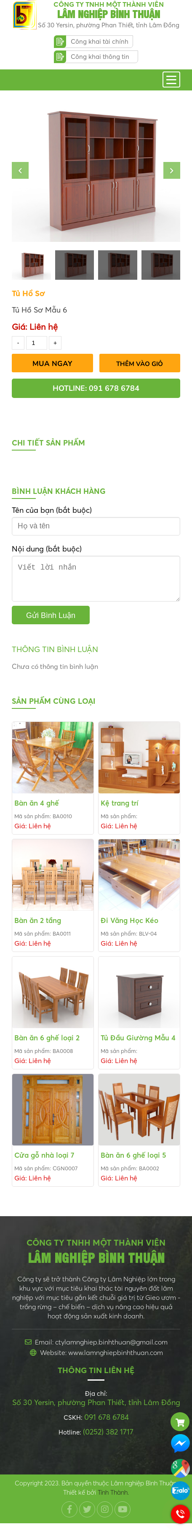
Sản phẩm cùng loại (54, 708)
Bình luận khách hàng (59, 491)
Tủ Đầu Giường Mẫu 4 (138, 1044)
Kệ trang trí (120, 809)
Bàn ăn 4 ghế (36, 809)
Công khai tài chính (99, 41)
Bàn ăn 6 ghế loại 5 (133, 1161)
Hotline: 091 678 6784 (96, 388)
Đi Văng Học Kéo (129, 927)
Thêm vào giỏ (139, 364)
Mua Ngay (52, 364)
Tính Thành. (113, 1499)
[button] (20, 170)
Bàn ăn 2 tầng (37, 927)
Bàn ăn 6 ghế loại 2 (47, 1044)
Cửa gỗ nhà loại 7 (44, 1161)
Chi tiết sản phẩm (48, 443)
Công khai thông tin (100, 57)
